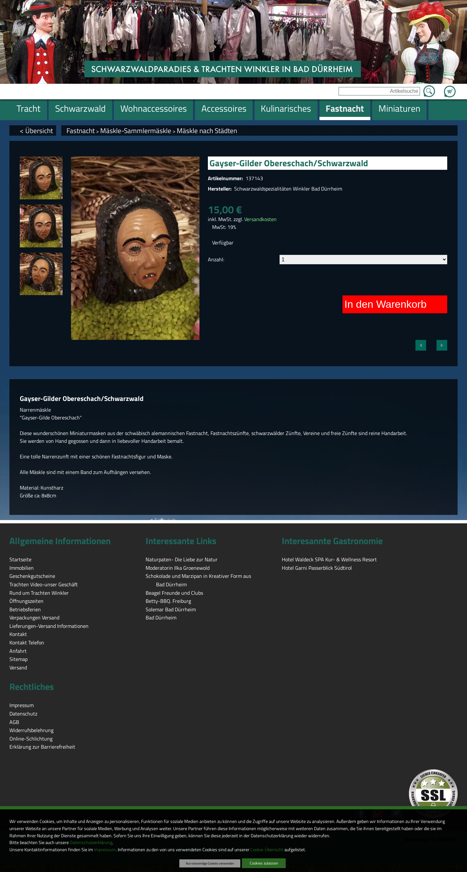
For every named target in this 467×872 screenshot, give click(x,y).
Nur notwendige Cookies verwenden (210, 863)
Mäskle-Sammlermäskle (135, 130)
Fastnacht (80, 130)
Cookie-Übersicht (266, 849)
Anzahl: (216, 259)
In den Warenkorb (385, 304)
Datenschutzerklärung (91, 842)
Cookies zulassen (264, 863)
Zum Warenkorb (450, 88)
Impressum (105, 849)
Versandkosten (260, 219)
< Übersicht (36, 130)
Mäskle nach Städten (207, 130)
